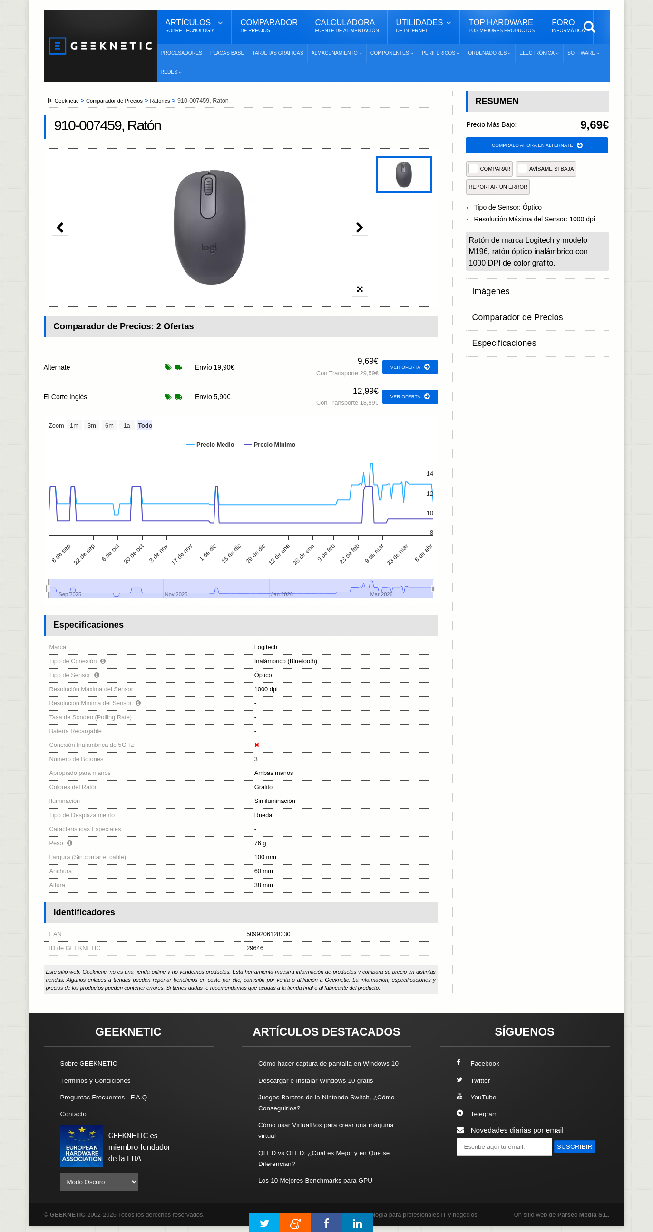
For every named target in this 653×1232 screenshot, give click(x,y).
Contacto (75, 1113)
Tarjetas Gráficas (277, 53)
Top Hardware (501, 26)
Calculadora (347, 26)
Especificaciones (499, 326)
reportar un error (497, 188)
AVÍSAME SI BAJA (546, 170)
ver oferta (408, 367)
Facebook (480, 1063)
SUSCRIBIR (479, 1164)
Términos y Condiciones (99, 1080)
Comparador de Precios (121, 100)
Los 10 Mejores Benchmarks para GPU (322, 1190)
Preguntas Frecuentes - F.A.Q (108, 1097)
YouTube (478, 1097)
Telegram (479, 1113)
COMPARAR (489, 170)
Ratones (171, 100)
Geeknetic (69, 100)
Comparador (269, 26)
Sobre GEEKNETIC (92, 1063)
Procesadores (182, 53)
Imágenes (488, 289)
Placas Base (227, 53)
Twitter (474, 1080)
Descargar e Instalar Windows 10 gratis (322, 1091)
